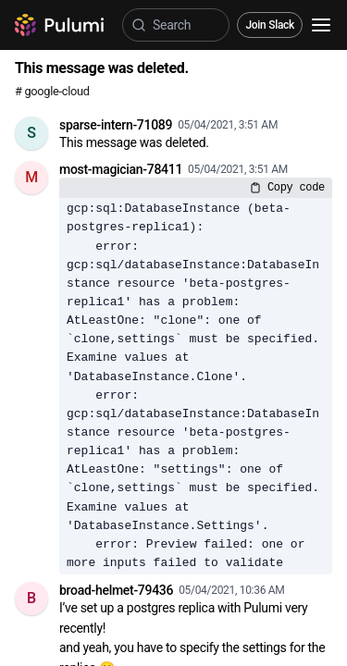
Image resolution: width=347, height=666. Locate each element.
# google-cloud (52, 91)
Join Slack (269, 24)
